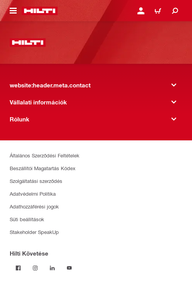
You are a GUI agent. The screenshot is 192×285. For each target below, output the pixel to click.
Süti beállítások (27, 219)
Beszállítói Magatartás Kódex (42, 168)
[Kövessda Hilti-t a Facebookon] (18, 267)
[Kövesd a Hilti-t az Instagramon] (35, 267)
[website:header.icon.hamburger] (13, 10)
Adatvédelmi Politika (33, 193)
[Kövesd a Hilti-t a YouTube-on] (69, 267)
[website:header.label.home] (40, 11)
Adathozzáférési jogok (34, 206)
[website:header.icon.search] (174, 10)
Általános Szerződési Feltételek (44, 155)
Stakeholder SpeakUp (34, 232)
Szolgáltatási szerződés (36, 181)
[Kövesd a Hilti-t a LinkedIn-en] (52, 267)
